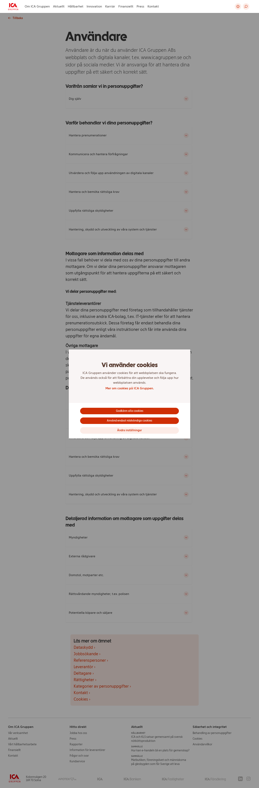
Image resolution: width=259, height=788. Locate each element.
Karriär (110, 6)
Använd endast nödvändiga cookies (129, 420)
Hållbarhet (75, 6)
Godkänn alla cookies (129, 411)
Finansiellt (125, 6)
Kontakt (153, 6)
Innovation (94, 6)
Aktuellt (59, 6)
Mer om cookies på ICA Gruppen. (129, 388)
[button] (246, 6)
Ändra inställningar (129, 430)
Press (140, 6)
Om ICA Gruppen (37, 6)
